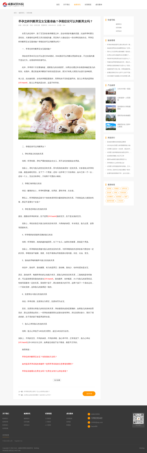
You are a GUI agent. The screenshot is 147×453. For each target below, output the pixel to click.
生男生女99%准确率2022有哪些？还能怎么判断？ (119, 55)
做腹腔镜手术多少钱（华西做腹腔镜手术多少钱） (119, 69)
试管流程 (123, 192)
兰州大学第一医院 (123, 89)
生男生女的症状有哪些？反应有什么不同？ (37, 395)
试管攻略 (29, 13)
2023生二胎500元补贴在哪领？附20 (118, 170)
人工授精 (48, 425)
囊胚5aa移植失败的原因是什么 (117, 159)
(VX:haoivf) (22, 83)
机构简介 (5, 418)
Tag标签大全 (18, 441)
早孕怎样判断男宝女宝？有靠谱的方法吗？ (39, 357)
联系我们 (5, 425)
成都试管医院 (22, 448)
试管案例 (69, 418)
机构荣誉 (5, 422)
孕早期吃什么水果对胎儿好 (115, 163)
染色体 (109, 192)
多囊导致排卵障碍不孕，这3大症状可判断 (119, 173)
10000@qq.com (97, 422)
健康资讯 (77, 4)
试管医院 (88, 4)
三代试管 (120, 201)
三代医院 (48, 418)
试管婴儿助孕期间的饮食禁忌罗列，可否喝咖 (119, 152)
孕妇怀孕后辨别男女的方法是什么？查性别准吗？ (119, 58)
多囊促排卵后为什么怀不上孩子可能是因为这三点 (119, 72)
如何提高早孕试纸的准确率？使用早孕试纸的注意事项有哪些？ (48, 364)
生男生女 (124, 188)
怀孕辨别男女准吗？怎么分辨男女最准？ (37, 391)
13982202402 (96, 418)
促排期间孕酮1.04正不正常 (115, 156)
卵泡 (115, 192)
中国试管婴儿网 (7, 441)
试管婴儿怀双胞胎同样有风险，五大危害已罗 (119, 166)
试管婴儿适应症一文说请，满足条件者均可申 (119, 149)
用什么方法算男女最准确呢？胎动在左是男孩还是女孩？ (119, 51)
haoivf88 (94, 426)
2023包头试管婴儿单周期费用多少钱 (118, 145)
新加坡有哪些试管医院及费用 (116, 142)
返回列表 (89, 393)
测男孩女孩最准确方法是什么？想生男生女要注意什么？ (119, 65)
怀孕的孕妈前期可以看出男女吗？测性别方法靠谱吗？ (119, 44)
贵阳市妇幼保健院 (123, 115)
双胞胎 (116, 188)
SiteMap (36, 448)
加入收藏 (57, 380)
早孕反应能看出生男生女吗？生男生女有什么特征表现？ (45, 371)
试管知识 (119, 31)
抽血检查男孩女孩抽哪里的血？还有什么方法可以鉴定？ (119, 48)
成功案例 (98, 4)
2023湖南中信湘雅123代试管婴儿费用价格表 (119, 76)
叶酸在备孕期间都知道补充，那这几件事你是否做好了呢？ (119, 62)
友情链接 (5, 428)
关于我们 (66, 4)
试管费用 (110, 197)
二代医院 (48, 422)
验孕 (126, 197)
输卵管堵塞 (110, 201)
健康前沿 (119, 24)
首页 (58, 4)
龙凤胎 (109, 188)
